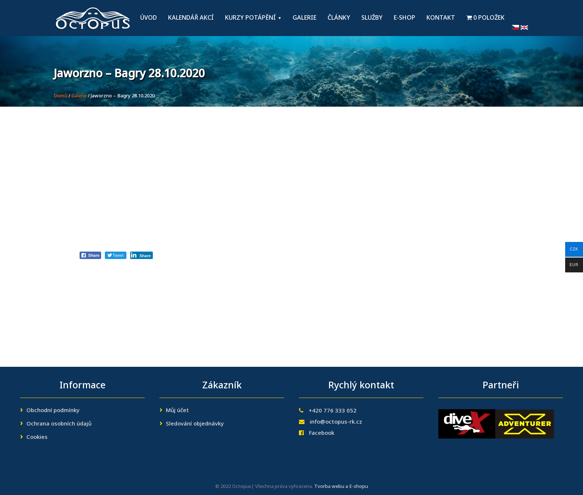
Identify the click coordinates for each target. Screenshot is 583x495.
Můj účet (177, 410)
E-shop (404, 18)
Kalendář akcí (191, 18)
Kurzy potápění (250, 18)
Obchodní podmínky (53, 410)
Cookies (37, 437)
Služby (372, 18)
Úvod (148, 18)
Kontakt (440, 18)
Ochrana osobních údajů (58, 424)
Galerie (304, 18)
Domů (60, 96)
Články (339, 18)
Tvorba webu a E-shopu (341, 486)
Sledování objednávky (195, 424)
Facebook (321, 433)
